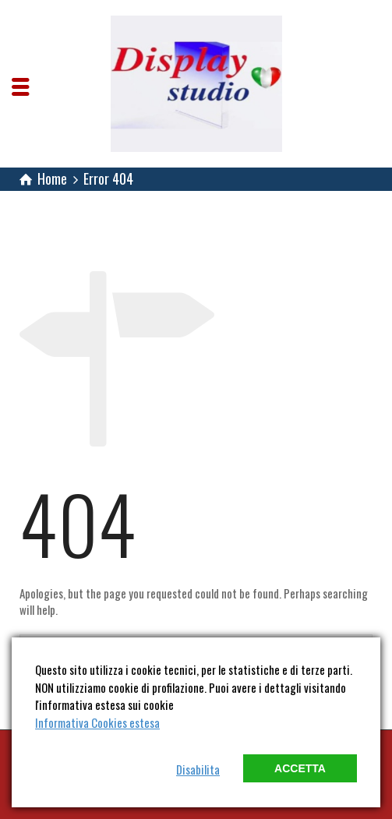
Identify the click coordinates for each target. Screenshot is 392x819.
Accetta (300, 768)
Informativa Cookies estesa (97, 722)
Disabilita (198, 769)
